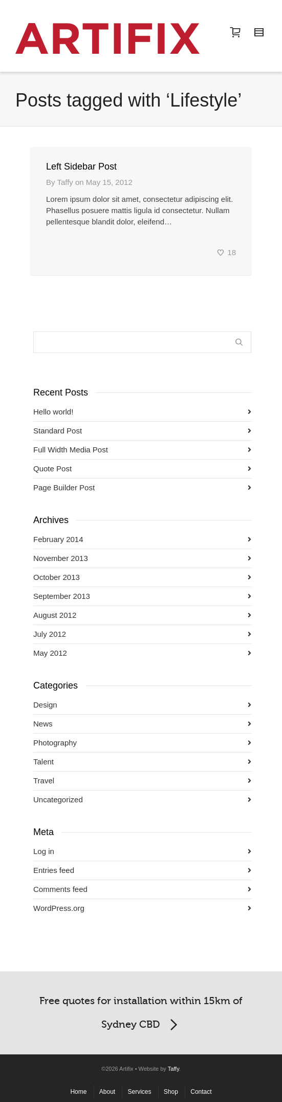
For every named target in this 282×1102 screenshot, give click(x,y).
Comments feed (60, 889)
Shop (171, 1091)
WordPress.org (58, 908)
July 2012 (49, 634)
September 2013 (61, 596)
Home (78, 1091)
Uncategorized (58, 799)
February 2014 (58, 539)
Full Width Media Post (70, 449)
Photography (55, 742)
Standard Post (57, 430)
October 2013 (56, 577)
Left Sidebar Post (81, 166)
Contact (200, 1091)
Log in (43, 851)
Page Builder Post (64, 487)
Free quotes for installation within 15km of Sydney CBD (141, 1015)
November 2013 (60, 558)
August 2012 (54, 615)
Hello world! (53, 411)
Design (45, 704)
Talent (43, 761)
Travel (43, 780)
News (43, 723)
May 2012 (50, 653)
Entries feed (53, 870)
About (107, 1091)
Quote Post (52, 468)
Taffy (173, 1069)
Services (139, 1091)
